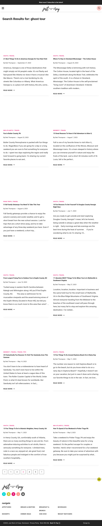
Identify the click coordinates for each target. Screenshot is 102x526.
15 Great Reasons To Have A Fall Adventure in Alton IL (72, 133)
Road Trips (7, 201)
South (5, 56)
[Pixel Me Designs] (94, 523)
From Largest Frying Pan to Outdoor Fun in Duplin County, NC (25, 278)
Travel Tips (21, 352)
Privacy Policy (34, 523)
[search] (99, 8)
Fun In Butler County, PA (12, 133)
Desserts (6, 514)
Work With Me (44, 523)
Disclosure (25, 523)
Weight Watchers (65, 514)
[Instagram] (9, 494)
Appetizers (6, 507)
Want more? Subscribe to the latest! (51, 2)
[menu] (2, 8)
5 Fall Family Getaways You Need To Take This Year (21, 205)
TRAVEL (12, 56)
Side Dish (43, 514)
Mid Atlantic (8, 130)
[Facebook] (4, 494)
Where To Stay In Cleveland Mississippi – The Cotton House (74, 59)
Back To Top (99, 479)
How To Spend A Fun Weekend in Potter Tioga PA (70, 428)
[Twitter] (18, 494)
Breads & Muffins (28, 507)
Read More (9, 90)
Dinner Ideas (26, 514)
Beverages (62, 507)
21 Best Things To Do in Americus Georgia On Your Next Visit (25, 59)
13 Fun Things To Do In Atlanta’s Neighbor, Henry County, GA (25, 428)
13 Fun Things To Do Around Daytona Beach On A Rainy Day (74, 355)
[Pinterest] (13, 494)
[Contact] (23, 494)
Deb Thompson (10, 63)
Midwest (56, 130)
